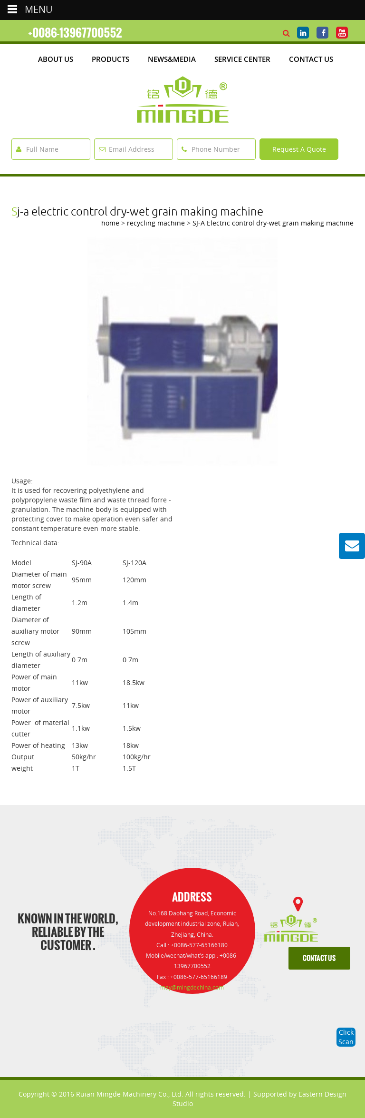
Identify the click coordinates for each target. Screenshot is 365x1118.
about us (55, 59)
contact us (319, 958)
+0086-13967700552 (75, 32)
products (110, 59)
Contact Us (311, 59)
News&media (172, 59)
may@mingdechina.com (192, 987)
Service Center (242, 59)
